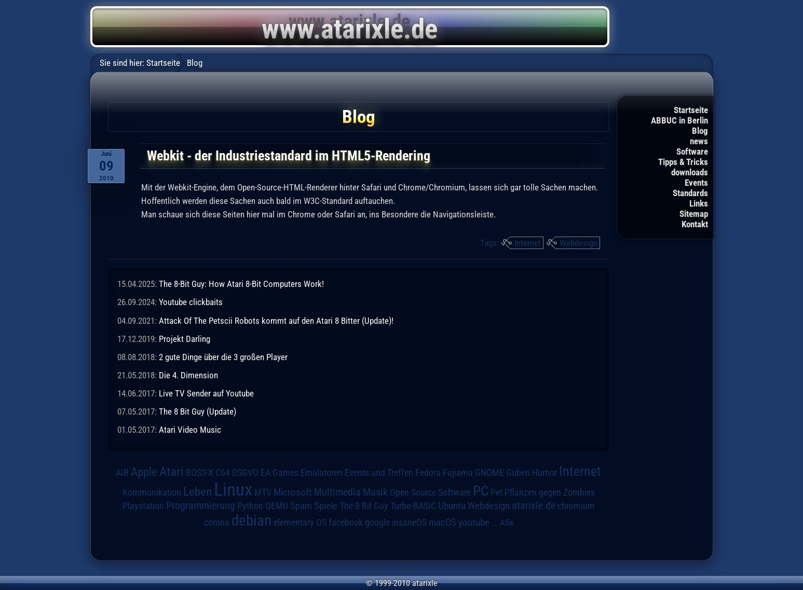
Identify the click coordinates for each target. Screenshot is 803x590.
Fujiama (458, 472)
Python (250, 506)
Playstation (143, 506)
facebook (346, 522)
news (699, 141)
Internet (527, 243)
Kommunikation (152, 492)
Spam (301, 506)
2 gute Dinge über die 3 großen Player (223, 357)
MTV (262, 492)
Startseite (691, 110)
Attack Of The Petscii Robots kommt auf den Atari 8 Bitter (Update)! (276, 320)
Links (698, 203)
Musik (375, 492)
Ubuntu (452, 506)
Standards (690, 193)
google (377, 522)
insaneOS (409, 522)
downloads (689, 172)
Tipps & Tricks (683, 162)
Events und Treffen (379, 473)
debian (251, 520)
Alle (506, 522)
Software (692, 151)
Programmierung (200, 506)
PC (480, 491)
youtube (473, 522)
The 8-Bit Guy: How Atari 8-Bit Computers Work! (241, 284)
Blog (700, 131)
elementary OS (300, 522)
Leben (197, 492)
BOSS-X (199, 473)
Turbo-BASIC (413, 505)
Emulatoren (322, 472)
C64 (222, 473)
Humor (544, 473)
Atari (171, 471)
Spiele (325, 506)
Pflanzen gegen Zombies (550, 492)
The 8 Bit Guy (363, 505)
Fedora (428, 472)
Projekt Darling (184, 339)
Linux (233, 489)
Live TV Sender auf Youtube (206, 393)
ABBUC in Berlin (679, 120)
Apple (144, 472)
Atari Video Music (190, 429)
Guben (518, 473)
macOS (442, 522)
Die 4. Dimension (188, 375)
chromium (576, 506)
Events (696, 182)
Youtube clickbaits (191, 302)
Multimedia (337, 492)
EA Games (279, 473)
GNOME (489, 472)
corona (216, 522)
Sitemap (693, 214)
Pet (496, 492)
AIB (122, 473)
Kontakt (695, 224)
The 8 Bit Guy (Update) (197, 411)
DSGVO (245, 473)
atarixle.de (533, 506)
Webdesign (578, 243)
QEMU (276, 506)
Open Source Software (430, 492)
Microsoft (293, 492)
